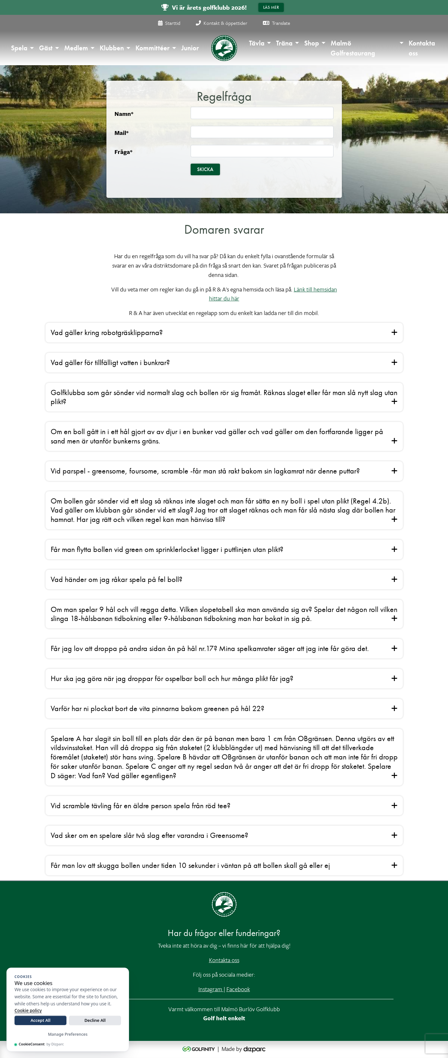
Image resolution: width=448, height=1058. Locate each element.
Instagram (211, 989)
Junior (190, 48)
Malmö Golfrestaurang (353, 48)
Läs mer (271, 7)
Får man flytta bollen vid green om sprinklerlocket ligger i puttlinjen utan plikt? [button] (167, 549)
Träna (284, 43)
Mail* (121, 132)
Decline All (95, 1020)
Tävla (256, 43)
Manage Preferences (68, 1034)
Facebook (238, 989)
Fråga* (123, 152)
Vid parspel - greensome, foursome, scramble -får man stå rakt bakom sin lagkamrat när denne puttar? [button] (205, 471)
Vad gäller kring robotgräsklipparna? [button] (107, 332)
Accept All (41, 1020)
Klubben (112, 48)
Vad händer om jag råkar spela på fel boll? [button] (116, 579)
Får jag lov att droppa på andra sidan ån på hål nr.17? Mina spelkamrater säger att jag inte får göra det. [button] (210, 648)
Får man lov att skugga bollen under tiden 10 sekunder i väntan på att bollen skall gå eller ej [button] (190, 865)
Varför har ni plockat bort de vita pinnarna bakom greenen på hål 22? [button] (157, 708)
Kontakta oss (422, 48)
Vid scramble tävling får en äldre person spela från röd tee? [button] (140, 805)
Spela (19, 48)
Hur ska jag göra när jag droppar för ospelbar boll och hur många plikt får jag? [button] (172, 678)
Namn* (123, 113)
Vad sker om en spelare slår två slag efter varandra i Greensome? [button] (149, 835)
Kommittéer (152, 48)
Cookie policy (28, 1010)
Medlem (76, 48)
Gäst (46, 48)
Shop (311, 43)
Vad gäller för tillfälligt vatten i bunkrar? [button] (110, 362)
